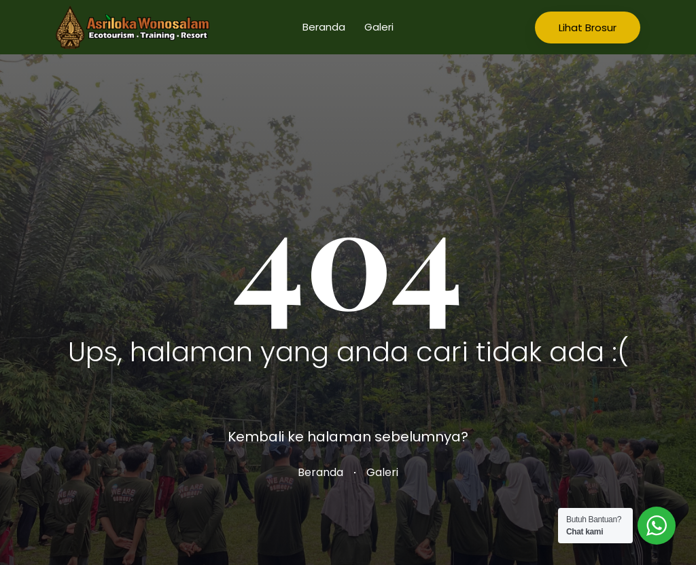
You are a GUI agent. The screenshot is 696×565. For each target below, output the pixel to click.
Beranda (323, 27)
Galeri (379, 27)
